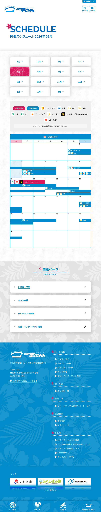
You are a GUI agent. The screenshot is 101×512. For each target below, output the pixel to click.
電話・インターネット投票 (68, 376)
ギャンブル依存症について (68, 448)
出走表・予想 (62, 359)
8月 (81, 71)
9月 (20, 81)
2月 (40, 61)
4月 (81, 61)
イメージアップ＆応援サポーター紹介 (72, 406)
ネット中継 (61, 371)
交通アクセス (62, 425)
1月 (20, 61)
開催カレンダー (63, 363)
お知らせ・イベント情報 (67, 440)
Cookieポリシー (63, 452)
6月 (40, 71)
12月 (81, 81)
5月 (20, 71)
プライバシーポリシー (66, 456)
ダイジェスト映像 (64, 367)
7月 (61, 71)
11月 (60, 81)
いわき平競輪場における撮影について (72, 444)
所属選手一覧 (62, 391)
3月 (61, 61)
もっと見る (50, 490)
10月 (40, 81)
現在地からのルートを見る (23, 380)
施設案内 (60, 421)
